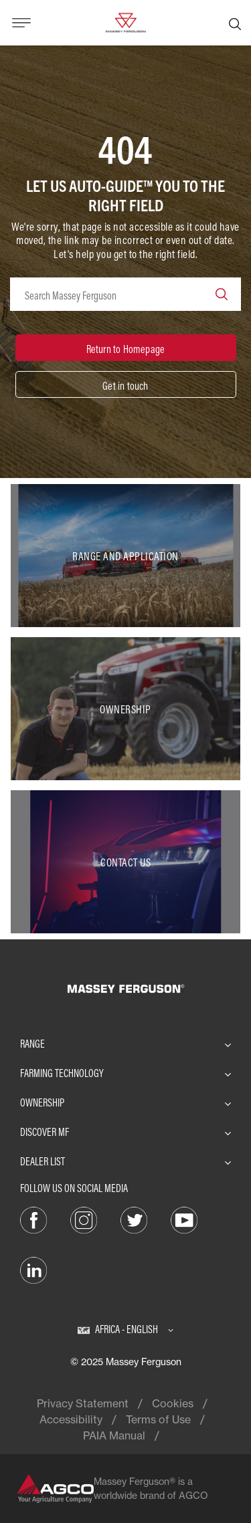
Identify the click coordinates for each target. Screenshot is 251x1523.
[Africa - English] (125, 1329)
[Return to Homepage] (125, 347)
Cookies (172, 1403)
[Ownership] (125, 708)
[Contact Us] (125, 861)
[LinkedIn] (33, 1269)
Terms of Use (158, 1419)
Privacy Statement (83, 1403)
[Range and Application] (125, 555)
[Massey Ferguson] (125, 21)
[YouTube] (184, 1218)
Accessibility (70, 1419)
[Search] (235, 23)
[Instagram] (83, 1218)
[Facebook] (33, 1218)
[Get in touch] (125, 384)
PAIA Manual (114, 1435)
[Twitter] (133, 1218)
